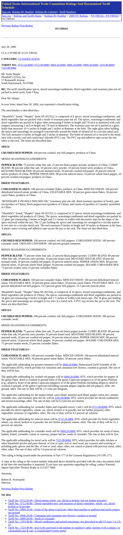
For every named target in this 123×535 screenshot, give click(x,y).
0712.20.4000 (25, 65)
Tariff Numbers (67, 11)
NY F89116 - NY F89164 (105, 15)
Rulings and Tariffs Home (28, 15)
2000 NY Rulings (78, 15)
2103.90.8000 (106, 65)
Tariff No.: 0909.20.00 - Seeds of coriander (31, 518)
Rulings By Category (46, 11)
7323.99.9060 (8, 68)
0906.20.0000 (74, 65)
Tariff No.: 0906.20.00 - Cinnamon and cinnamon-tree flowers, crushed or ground (52, 515)
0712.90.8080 (41, 65)
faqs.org (6, 11)
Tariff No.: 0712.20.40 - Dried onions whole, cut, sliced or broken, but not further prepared (57, 500)
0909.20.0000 (90, 65)
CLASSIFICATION (29, 59)
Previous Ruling (10, 25)
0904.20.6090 (58, 65)
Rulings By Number (23, 11)
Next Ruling (26, 25)
